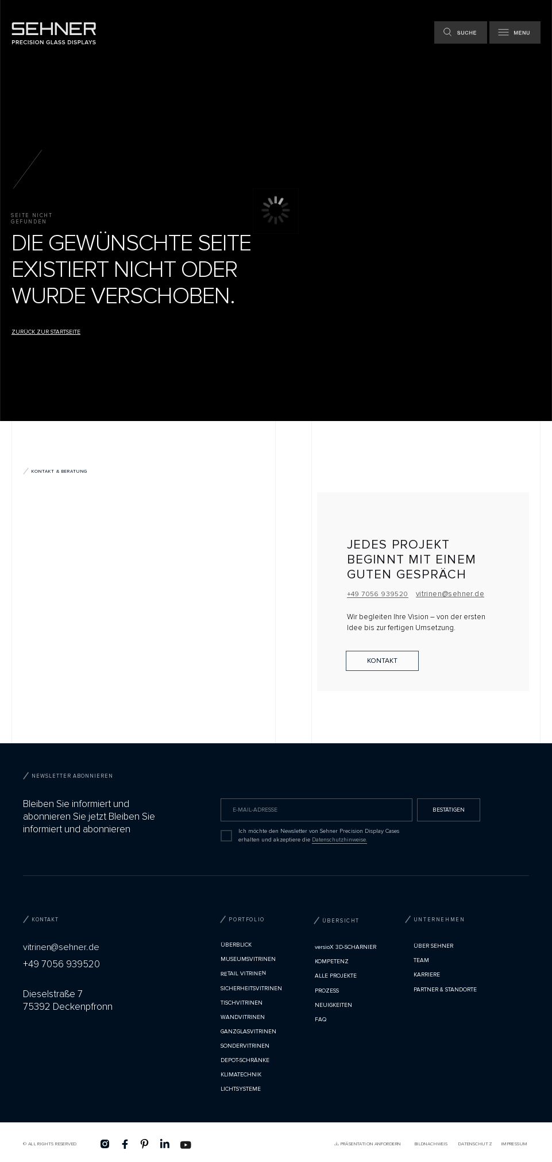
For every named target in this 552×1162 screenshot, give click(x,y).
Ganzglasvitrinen (248, 1031)
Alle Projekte (336, 975)
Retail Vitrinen (244, 974)
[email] (316, 809)
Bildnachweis (431, 1143)
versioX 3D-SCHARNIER (345, 947)
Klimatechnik (241, 1074)
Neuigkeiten (333, 1005)
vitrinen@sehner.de (450, 594)
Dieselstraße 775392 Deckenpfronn (68, 1000)
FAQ (320, 1019)
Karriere (427, 974)
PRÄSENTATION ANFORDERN (371, 1143)
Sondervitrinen (245, 1046)
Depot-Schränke (245, 1060)
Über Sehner (433, 946)
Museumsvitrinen (248, 959)
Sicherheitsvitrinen (251, 988)
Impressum (514, 1143)
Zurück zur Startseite (45, 332)
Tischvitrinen (242, 1002)
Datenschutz (475, 1143)
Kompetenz (332, 961)
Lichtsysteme (241, 1089)
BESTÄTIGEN (449, 809)
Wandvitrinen (243, 1017)
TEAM (421, 960)
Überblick (236, 944)
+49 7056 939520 (377, 594)
